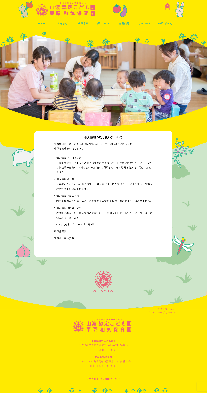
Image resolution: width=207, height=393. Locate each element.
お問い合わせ (165, 23)
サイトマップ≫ (166, 309)
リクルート (144, 23)
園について (103, 23)
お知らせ (62, 23)
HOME (42, 23)
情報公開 (124, 23)
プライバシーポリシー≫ (161, 312)
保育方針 (83, 23)
